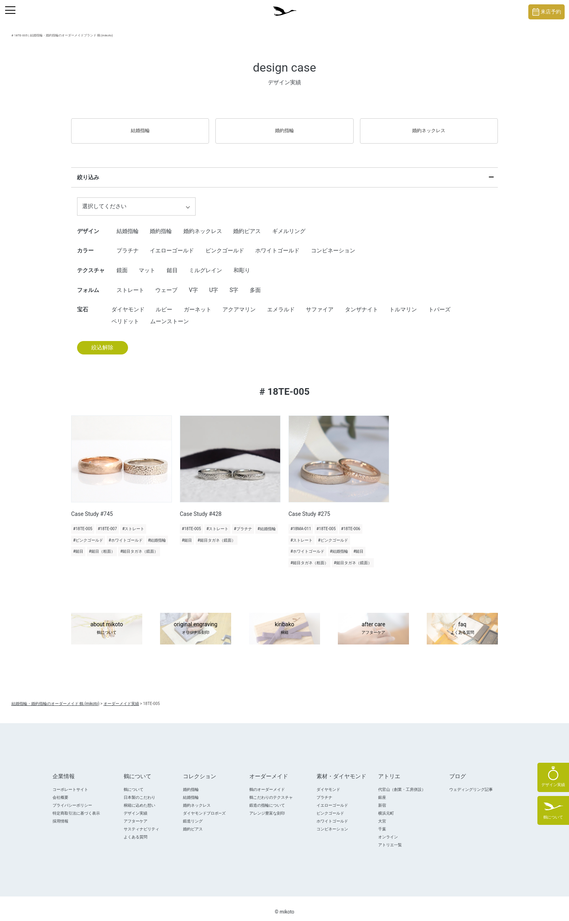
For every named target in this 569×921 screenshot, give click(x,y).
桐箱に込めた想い (139, 798)
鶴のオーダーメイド (267, 782)
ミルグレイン (205, 263)
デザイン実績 (135, 806)
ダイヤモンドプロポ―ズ (204, 806)
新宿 (382, 798)
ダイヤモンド (128, 302)
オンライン (388, 830)
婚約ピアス (247, 224)
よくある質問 (135, 830)
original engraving (195, 621)
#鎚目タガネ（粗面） (309, 555)
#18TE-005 (82, 521)
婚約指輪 (284, 127)
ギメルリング (288, 224)
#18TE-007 (107, 521)
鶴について (133, 782)
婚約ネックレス (428, 127)
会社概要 (60, 790)
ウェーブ (166, 283)
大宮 (382, 814)
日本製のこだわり (139, 790)
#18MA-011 (300, 521)
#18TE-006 (350, 521)
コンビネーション (333, 244)
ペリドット (125, 314)
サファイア (319, 302)
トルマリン (403, 302)
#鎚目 (78, 544)
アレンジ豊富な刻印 (267, 806)
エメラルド (281, 302)
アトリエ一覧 (390, 838)
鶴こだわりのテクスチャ (271, 790)
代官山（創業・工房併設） (402, 782)
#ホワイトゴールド (126, 533)
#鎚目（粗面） (102, 544)
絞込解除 (102, 340)
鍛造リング (193, 814)
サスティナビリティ (141, 822)
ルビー (164, 302)
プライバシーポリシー (72, 798)
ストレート (130, 283)
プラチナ (128, 244)
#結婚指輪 (157, 533)
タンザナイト (361, 302)
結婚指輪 (140, 127)
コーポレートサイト (70, 782)
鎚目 (172, 263)
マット (147, 263)
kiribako (284, 621)
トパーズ (439, 302)
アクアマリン (239, 302)
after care (373, 621)
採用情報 (60, 814)
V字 (193, 283)
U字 (213, 283)
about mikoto (106, 621)
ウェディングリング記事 (471, 782)
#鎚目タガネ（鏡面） (139, 544)
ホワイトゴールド (277, 244)
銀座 (382, 790)
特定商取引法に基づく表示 (76, 806)
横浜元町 (386, 806)
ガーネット (197, 302)
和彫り (242, 263)
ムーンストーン (169, 314)
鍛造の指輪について (267, 798)
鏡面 (122, 263)
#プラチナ (243, 521)
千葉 (382, 822)
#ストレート (133, 521)
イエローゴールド (172, 244)
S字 (234, 283)
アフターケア (135, 814)
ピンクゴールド (224, 244)
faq (462, 621)
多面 (255, 283)
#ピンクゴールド (88, 533)
